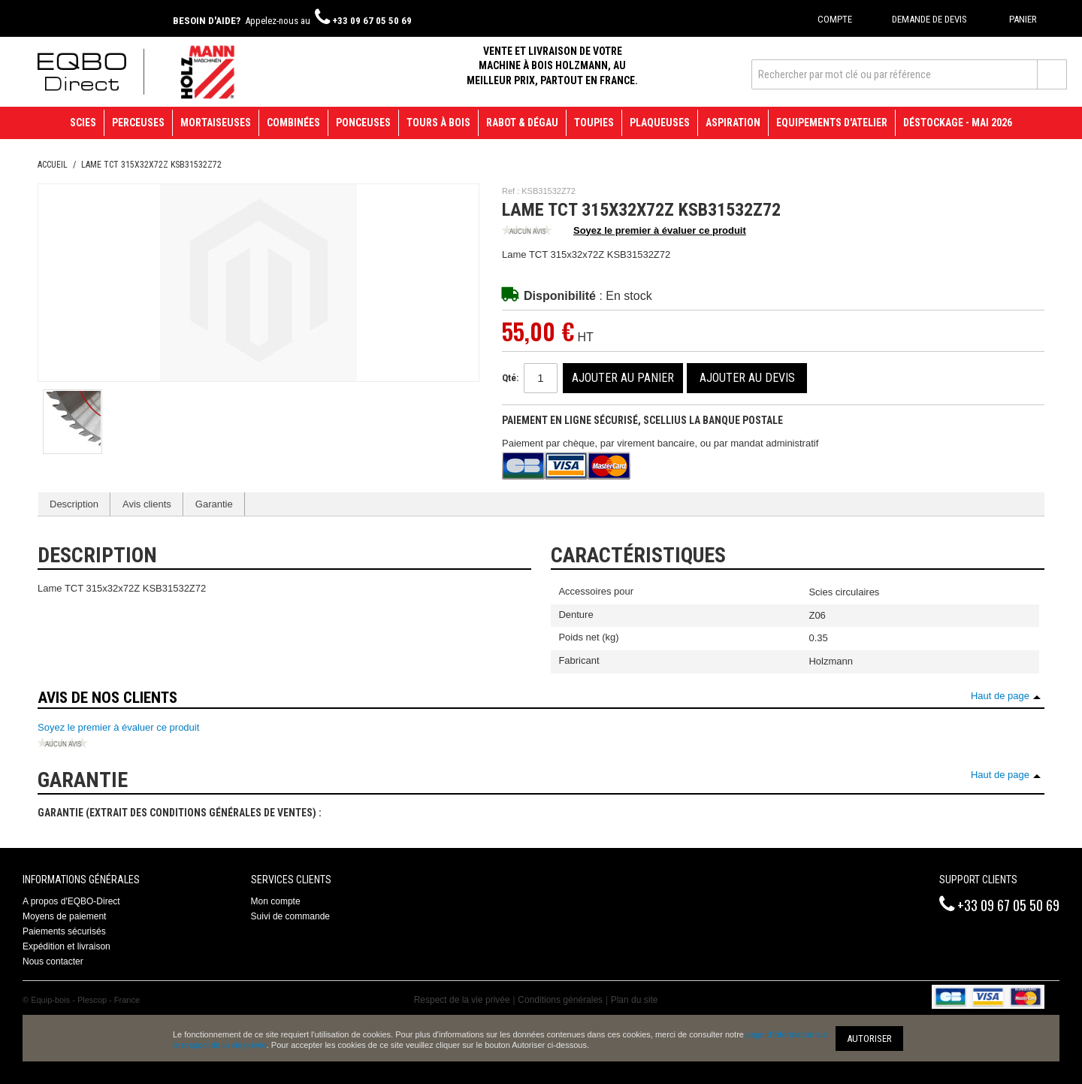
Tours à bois (438, 123)
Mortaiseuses (215, 123)
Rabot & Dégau (522, 123)
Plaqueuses (660, 123)
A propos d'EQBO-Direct (71, 901)
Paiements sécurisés (64, 931)
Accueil (53, 164)
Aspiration (733, 123)
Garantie (214, 504)
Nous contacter (53, 961)
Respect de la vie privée (462, 1000)
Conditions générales (560, 1000)
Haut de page (1000, 695)
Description (74, 504)
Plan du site (634, 1000)
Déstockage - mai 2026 (957, 123)
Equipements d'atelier (831, 123)
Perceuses (138, 123)
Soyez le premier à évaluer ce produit (624, 231)
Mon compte (276, 901)
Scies (83, 123)
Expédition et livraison (66, 946)
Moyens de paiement (64, 916)
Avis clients (146, 504)
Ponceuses (363, 123)
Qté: (510, 377)
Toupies (594, 123)
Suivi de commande (290, 916)
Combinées (293, 123)
